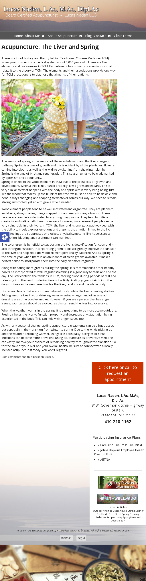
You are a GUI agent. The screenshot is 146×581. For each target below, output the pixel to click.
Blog (88, 36)
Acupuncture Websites (29, 530)
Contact (100, 36)
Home (18, 36)
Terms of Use (121, 530)
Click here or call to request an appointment (118, 373)
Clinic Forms (123, 36)
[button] (4, 237)
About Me (32, 36)
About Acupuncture (62, 36)
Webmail (66, 537)
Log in (81, 537)
